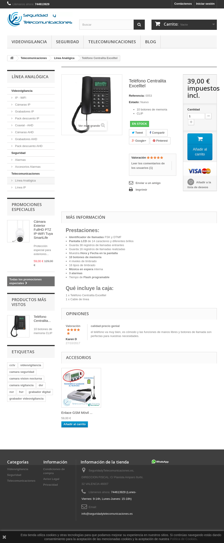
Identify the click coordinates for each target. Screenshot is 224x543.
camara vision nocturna (25, 378)
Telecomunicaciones (112, 41)
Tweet (137, 132)
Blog (150, 41)
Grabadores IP (24, 111)
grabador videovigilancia (26, 398)
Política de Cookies (183, 539)
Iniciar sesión (205, 3)
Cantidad (193, 109)
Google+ (139, 140)
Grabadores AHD (25, 139)
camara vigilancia (21, 385)
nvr (11, 392)
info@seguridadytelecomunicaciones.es (107, 513)
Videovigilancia (29, 41)
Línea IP (20, 187)
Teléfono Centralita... (42, 319)
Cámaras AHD (24, 132)
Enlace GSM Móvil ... (77, 412)
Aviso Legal (51, 479)
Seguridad (67, 41)
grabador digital (39, 392)
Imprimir (141, 189)
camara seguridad (21, 372)
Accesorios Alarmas (27, 166)
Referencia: (137, 95)
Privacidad (50, 484)
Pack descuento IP (26, 118)
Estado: (134, 102)
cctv (12, 365)
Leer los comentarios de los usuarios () (148, 165)
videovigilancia (30, 365)
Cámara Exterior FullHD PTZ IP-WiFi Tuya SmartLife (43, 229)
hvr (21, 392)
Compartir (157, 132)
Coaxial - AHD (23, 125)
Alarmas (20, 159)
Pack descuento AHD (28, 146)
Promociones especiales (27, 207)
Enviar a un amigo (148, 183)
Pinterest (160, 140)
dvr (41, 385)
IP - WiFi (20, 97)
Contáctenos (183, 3)
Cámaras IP (22, 104)
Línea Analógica (25, 180)
